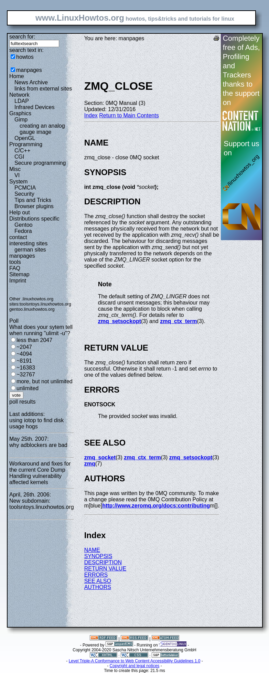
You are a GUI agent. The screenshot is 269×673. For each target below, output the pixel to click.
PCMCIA (25, 188)
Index (91, 115)
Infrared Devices (34, 107)
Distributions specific (34, 219)
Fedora (23, 231)
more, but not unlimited (45, 381)
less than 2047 (34, 340)
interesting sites (28, 243)
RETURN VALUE (105, 568)
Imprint (17, 281)
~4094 (24, 354)
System (18, 181)
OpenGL (24, 138)
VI (17, 175)
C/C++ (22, 150)
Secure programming (40, 163)
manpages (29, 70)
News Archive (31, 82)
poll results (22, 402)
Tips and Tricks (32, 200)
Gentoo (23, 225)
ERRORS (96, 575)
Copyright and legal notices (135, 665)
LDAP (21, 101)
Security (24, 194)
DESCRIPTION (103, 562)
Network (19, 95)
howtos (25, 57)
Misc (15, 169)
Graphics (20, 113)
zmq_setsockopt (119, 321)
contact (18, 237)
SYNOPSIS (98, 556)
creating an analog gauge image (42, 129)
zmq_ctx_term (178, 321)
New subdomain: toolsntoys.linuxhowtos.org (41, 504)
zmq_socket (100, 457)
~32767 (26, 374)
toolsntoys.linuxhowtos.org (45, 304)
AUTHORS (97, 587)
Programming (25, 144)
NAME (92, 550)
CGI (19, 157)
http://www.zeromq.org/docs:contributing (156, 506)
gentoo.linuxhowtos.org (32, 309)
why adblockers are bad (38, 445)
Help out (19, 212)
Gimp (21, 119)
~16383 (26, 368)
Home (16, 76)
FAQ (14, 268)
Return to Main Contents (129, 115)
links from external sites (43, 89)
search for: (22, 37)
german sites (30, 250)
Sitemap (19, 274)
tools (15, 262)
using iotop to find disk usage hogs (36, 423)
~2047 (24, 347)
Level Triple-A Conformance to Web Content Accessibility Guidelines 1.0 (135, 661)
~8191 (24, 361)
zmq (89, 464)
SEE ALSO (97, 581)
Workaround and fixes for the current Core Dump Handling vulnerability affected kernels (40, 473)
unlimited (28, 388)
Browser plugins (34, 206)
